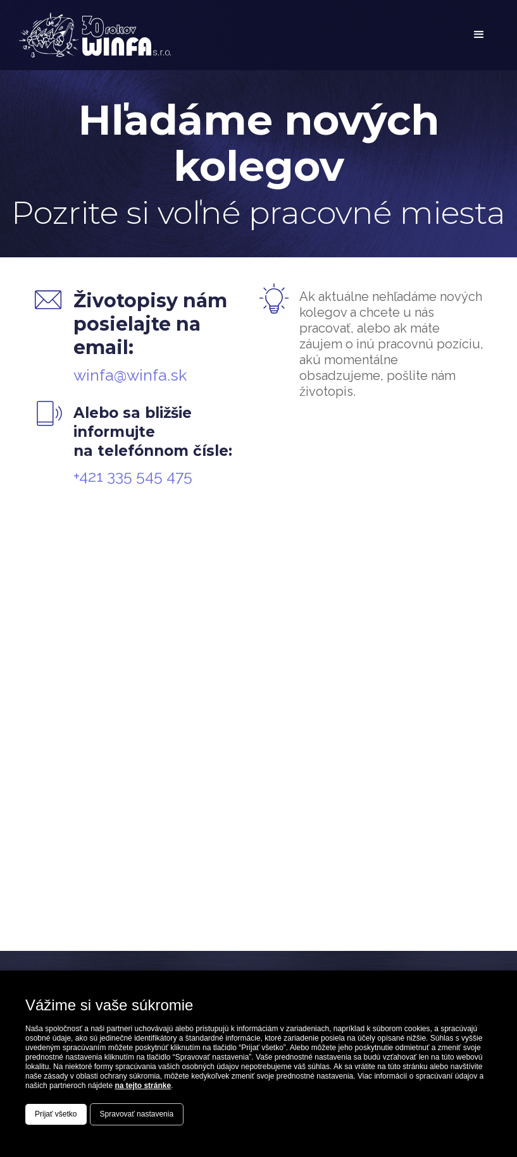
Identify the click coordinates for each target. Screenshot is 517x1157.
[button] (479, 35)
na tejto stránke (143, 1085)
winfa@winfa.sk (130, 374)
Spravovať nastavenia (137, 1114)
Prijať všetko (56, 1114)
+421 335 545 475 (132, 476)
